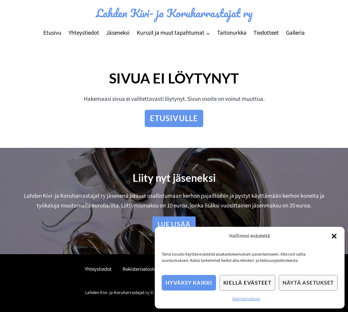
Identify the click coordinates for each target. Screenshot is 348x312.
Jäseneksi (118, 33)
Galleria (295, 33)
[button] (334, 236)
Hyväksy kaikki (189, 282)
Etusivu (52, 33)
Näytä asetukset (308, 282)
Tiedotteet (266, 33)
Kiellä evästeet (247, 282)
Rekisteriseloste (246, 299)
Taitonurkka (232, 33)
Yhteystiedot (84, 33)
